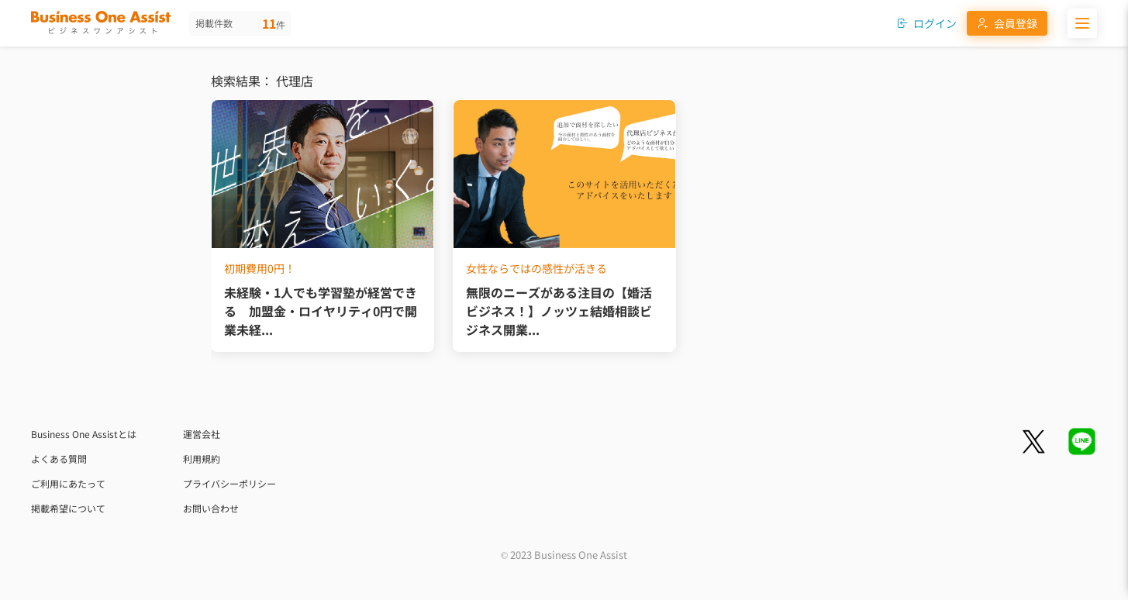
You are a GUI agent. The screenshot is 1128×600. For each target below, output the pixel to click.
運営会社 (201, 433)
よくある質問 (59, 458)
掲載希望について (68, 508)
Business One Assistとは (83, 433)
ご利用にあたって (68, 483)
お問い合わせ (211, 508)
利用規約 (201, 458)
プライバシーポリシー (229, 483)
